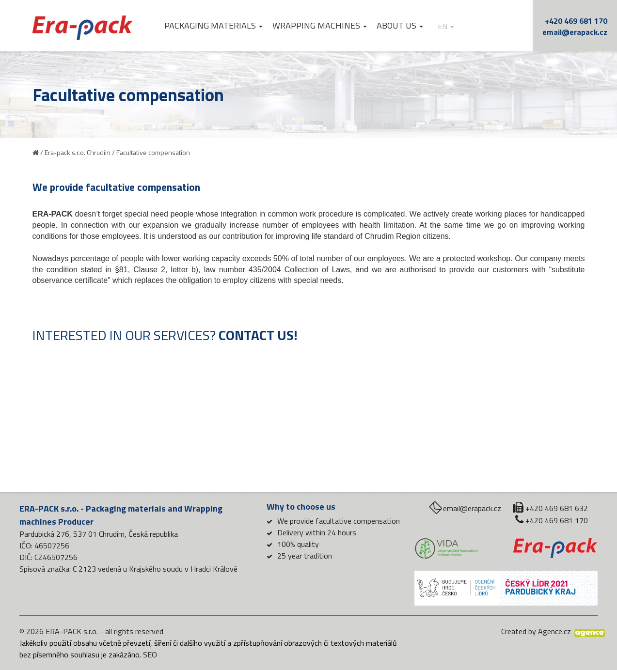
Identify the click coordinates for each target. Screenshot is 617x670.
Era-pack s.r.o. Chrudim (78, 152)
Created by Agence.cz (536, 631)
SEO (150, 654)
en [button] (446, 26)
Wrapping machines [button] (319, 25)
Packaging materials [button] (213, 25)
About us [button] (400, 25)
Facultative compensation (153, 152)
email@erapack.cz (574, 32)
